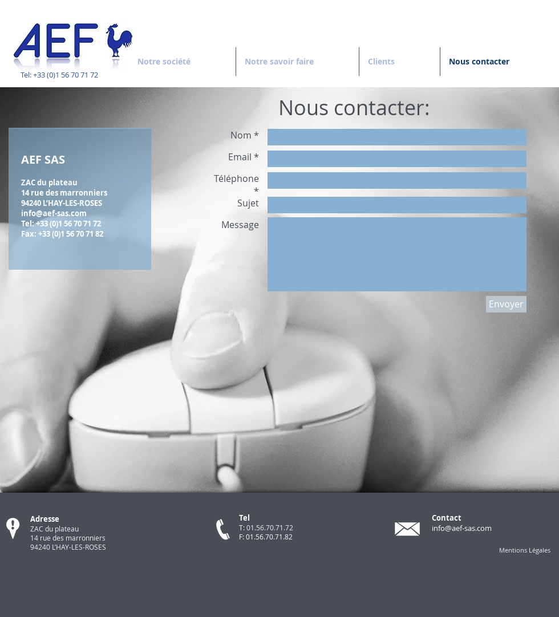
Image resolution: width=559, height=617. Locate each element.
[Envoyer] (506, 304)
